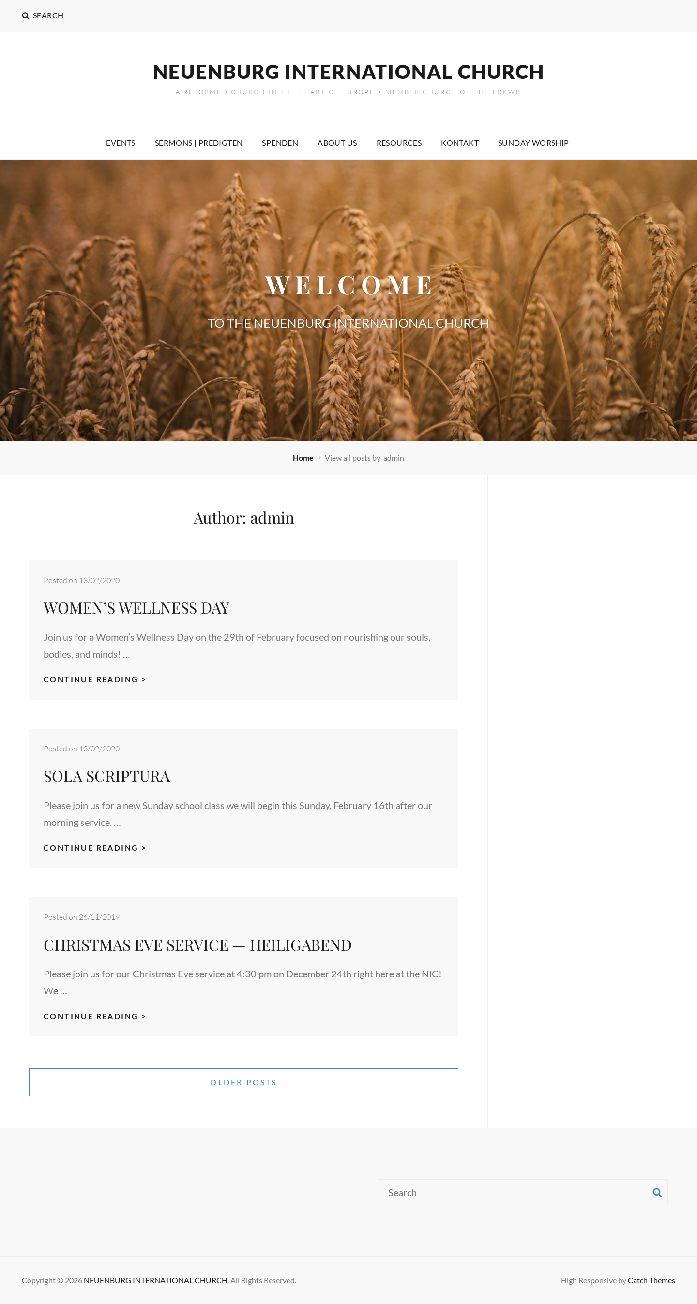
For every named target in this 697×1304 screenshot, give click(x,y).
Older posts (243, 1082)
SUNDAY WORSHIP (533, 142)
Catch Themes (651, 1280)
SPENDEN (280, 142)
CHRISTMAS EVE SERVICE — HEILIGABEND (198, 944)
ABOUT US (337, 142)
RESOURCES (399, 142)
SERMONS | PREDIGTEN (199, 142)
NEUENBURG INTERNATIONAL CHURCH (349, 71)
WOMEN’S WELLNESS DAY (136, 607)
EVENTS (120, 142)
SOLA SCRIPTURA (107, 775)
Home (304, 457)
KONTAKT (460, 142)
